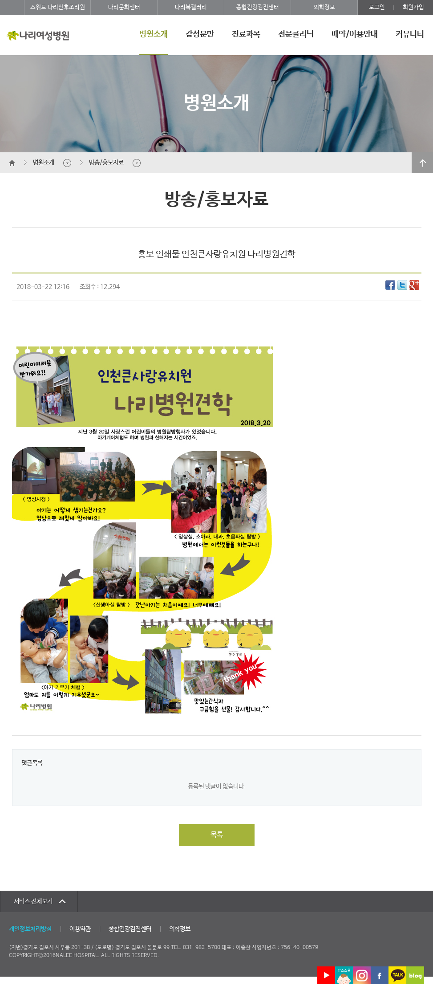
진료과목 (246, 34)
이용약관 (80, 929)
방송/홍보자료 (106, 162)
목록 (216, 835)
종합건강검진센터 (257, 7)
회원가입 (413, 7)
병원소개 (153, 34)
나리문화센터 (124, 7)
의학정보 (324, 7)
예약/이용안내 (355, 34)
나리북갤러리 (191, 7)
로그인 (377, 7)
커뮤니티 (410, 34)
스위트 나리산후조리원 (57, 7)
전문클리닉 (296, 34)
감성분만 (200, 34)
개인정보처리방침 (30, 929)
